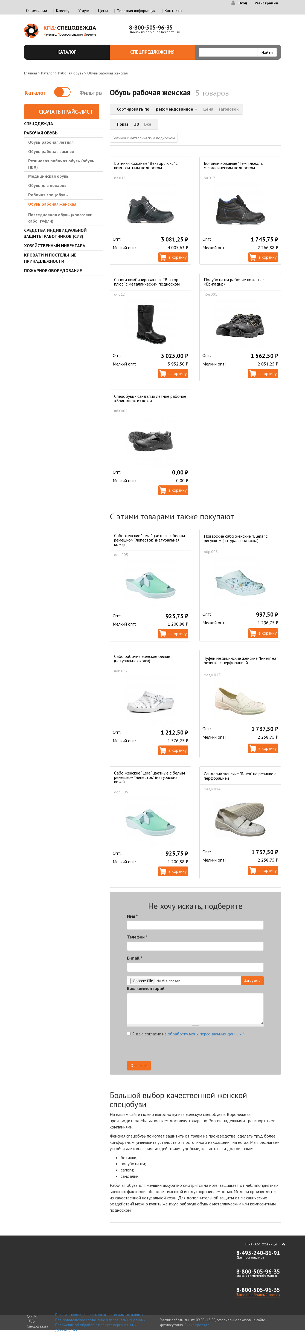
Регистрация (266, 3)
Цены (103, 10)
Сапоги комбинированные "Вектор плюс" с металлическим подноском (147, 282)
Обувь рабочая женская (52, 204)
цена (208, 109)
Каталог (80, 52)
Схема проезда (196, 1325)
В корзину (178, 257)
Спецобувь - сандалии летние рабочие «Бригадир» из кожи (150, 398)
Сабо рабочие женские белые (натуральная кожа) (142, 658)
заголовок (229, 109)
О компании (36, 10)
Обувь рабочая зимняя (51, 151)
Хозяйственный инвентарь (54, 245)
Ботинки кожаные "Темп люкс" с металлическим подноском (233, 165)
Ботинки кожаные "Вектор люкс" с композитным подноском (146, 165)
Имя (132, 916)
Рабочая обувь (70, 73)
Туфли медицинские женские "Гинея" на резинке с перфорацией (240, 660)
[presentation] (214, 1050)
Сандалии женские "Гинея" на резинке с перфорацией (240, 776)
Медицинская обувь (48, 176)
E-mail (134, 958)
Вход (243, 3)
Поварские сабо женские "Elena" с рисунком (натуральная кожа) (236, 538)
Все (147, 124)
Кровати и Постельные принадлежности (50, 258)
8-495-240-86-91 (258, 1253)
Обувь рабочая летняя (51, 142)
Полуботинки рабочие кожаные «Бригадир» (234, 282)
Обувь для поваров (47, 185)
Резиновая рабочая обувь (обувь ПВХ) (61, 164)
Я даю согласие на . (186, 1034)
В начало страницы (261, 1244)
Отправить (138, 1065)
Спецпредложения (159, 52)
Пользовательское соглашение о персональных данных (100, 1320)
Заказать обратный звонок (258, 1294)
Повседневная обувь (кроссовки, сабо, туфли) (60, 218)
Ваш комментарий (145, 988)
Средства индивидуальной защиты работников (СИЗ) (55, 233)
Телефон (137, 937)
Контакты (173, 10)
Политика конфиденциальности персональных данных (99, 1314)
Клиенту (62, 10)
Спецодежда (38, 123)
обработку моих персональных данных (205, 1034)
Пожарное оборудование (53, 270)
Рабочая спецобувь (48, 194)
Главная (30, 73)
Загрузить (252, 980)
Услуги (84, 10)
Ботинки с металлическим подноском (144, 138)
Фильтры (91, 92)
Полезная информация (136, 10)
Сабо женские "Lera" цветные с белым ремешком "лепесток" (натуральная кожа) (149, 540)
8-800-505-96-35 (151, 27)
